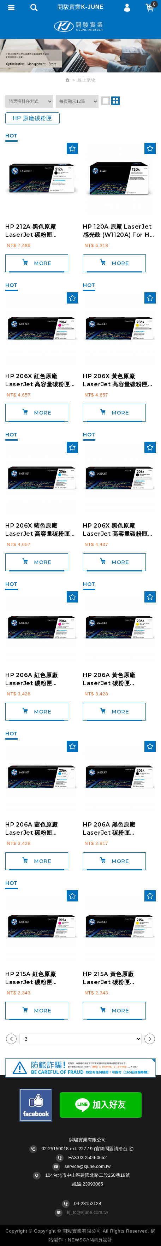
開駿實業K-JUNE (80, 26)
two (115, 100)
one (105, 100)
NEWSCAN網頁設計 (90, 1239)
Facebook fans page (35, 1105)
